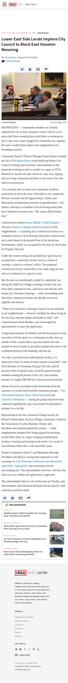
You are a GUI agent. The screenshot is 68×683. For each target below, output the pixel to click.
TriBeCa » (8, 510)
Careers (18, 632)
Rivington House (22, 160)
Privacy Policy (32, 663)
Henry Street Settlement (37, 395)
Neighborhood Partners (24, 617)
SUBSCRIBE (22, 655)
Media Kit (18, 636)
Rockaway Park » (11, 548)
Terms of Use (20, 663)
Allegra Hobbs (10, 57)
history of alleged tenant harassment (32, 227)
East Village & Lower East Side (18, 33)
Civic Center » (10, 536)
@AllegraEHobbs (12, 61)
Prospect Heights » (12, 523)
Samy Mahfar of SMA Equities (42, 222)
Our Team (19, 628)
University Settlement (13, 399)
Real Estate (43, 33)
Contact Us (19, 624)
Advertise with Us (22, 620)
